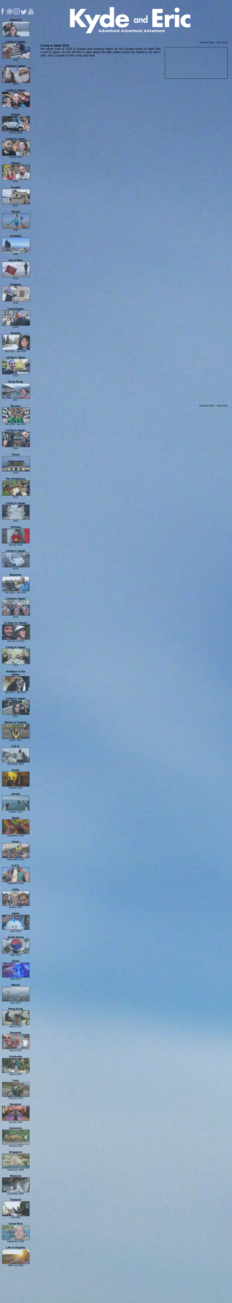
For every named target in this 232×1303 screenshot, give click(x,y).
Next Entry (222, 42)
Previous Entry (207, 42)
